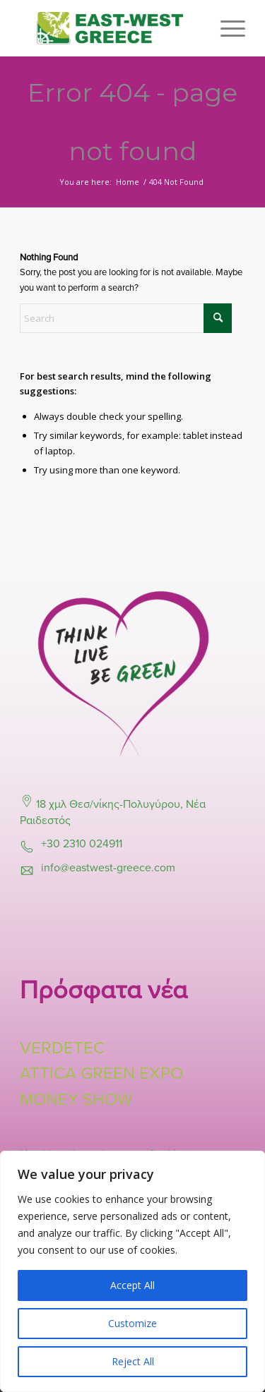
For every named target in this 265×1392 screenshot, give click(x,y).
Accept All (132, 1285)
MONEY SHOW (76, 1099)
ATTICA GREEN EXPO (101, 1073)
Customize (132, 1323)
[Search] (126, 318)
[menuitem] (225, 28)
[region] (132, 1271)
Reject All (133, 1361)
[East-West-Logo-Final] (110, 28)
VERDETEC (62, 1048)
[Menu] (225, 28)
